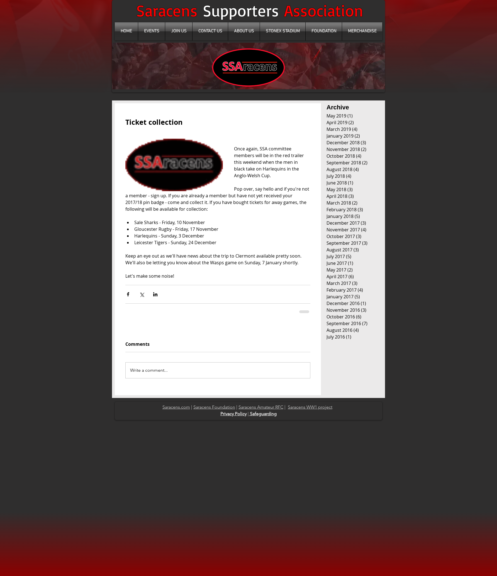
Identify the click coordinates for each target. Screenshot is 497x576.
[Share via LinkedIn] (155, 294)
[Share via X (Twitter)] (141, 294)
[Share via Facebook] (128, 294)
